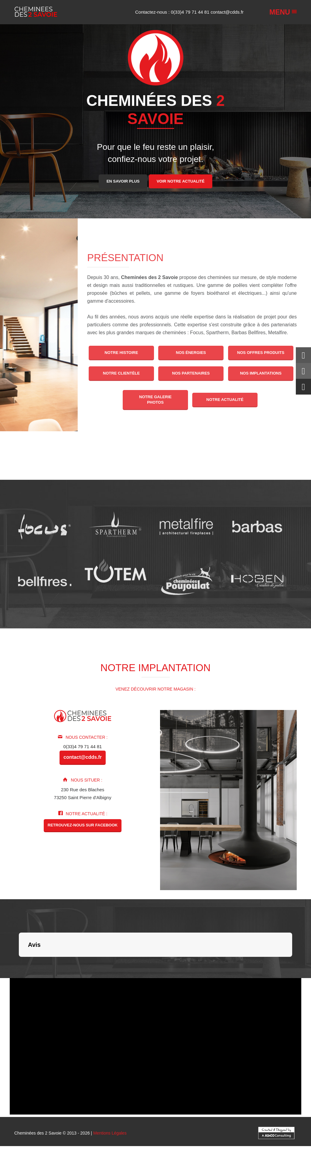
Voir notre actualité (181, 181)
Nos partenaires (191, 373)
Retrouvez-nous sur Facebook (83, 825)
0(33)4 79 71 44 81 (191, 12)
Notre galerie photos (155, 400)
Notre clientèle (121, 373)
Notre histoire (121, 352)
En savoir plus (123, 181)
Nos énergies (191, 352)
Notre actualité (225, 399)
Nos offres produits (260, 352)
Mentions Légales (110, 1133)
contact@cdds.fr (227, 12)
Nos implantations (261, 373)
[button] (19, 963)
